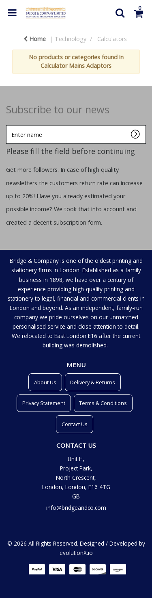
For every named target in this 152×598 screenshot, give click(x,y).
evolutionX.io (76, 553)
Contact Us (75, 424)
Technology (70, 39)
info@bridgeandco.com (76, 507)
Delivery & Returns (92, 382)
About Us (45, 382)
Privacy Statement (43, 403)
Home (35, 39)
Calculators (112, 39)
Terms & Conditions (103, 403)
